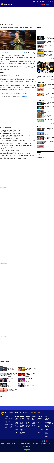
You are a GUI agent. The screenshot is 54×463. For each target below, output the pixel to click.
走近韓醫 (33, 425)
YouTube (52, 1)
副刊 (3, 24)
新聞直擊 (16, 423)
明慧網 (33, 443)
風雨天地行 (46, 429)
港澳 (9, 418)
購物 (39, 412)
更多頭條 (52, 58)
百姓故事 (46, 432)
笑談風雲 (27, 419)
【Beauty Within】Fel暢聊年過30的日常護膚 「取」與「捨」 (49, 90)
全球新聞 (16, 418)
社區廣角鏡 (17, 429)
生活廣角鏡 (40, 418)
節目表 (22, 412)
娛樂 (5, 24)
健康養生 (34, 416)
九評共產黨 (46, 425)
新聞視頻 (17, 416)
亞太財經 (16, 432)
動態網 (37, 443)
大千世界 (39, 426)
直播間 (26, 412)
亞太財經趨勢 (17, 430)
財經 (9, 421)
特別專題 (39, 152)
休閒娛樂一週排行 (41, 82)
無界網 (41, 443)
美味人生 (39, 423)
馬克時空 (21, 430)
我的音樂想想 (40, 432)
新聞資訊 (11, 412)
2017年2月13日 (24, 96)
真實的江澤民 (47, 426)
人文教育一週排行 (41, 100)
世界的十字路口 (23, 429)
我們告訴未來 (39, 154)
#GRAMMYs (11, 93)
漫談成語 (27, 423)
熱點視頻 (11, 424)
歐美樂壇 (8, 24)
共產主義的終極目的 (48, 422)
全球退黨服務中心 (28, 443)
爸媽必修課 (28, 425)
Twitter (50, 1)
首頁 (1, 24)
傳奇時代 (46, 419)
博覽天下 (6, 427)
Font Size (31, 52)
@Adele (23, 91)
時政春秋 (21, 422)
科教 (9, 422)
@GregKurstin (5, 93)
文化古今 (27, 426)
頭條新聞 (39, 27)
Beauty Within (40, 425)
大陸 (6, 422)
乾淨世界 (17, 443)
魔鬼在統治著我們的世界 (49, 423)
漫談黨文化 (46, 433)
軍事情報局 (22, 426)
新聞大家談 (22, 418)
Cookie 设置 (27, 450)
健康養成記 (34, 422)
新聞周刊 (16, 425)
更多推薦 (52, 79)
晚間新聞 (16, 422)
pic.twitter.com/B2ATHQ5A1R (20, 93)
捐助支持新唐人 (34, 412)
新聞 (7, 416)
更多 (49, 443)
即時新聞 (6, 426)
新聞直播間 (43, 4)
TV (47, 4)
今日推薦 (39, 61)
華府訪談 (16, 426)
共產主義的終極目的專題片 (42, 157)
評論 (6, 421)
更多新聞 (52, 97)
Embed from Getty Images (3, 187)
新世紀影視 (45, 443)
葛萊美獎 (21, 55)
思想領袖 (21, 423)
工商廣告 (46, 436)
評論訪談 (22, 416)
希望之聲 (22, 443)
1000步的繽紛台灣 (41, 430)
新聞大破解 (22, 425)
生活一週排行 (40, 126)
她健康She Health (35, 419)
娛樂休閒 (40, 416)
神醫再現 (33, 423)
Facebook (48, 1)
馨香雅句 (27, 422)
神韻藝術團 (8, 443)
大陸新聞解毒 (22, 432)
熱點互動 (21, 419)
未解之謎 (27, 418)
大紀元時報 (13, 443)
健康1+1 (33, 418)
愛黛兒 (17, 57)
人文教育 (28, 416)
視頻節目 (17, 412)
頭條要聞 (6, 424)
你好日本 (39, 419)
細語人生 (21, 433)
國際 (6, 418)
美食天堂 (39, 422)
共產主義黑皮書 (47, 430)
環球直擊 (16, 419)
